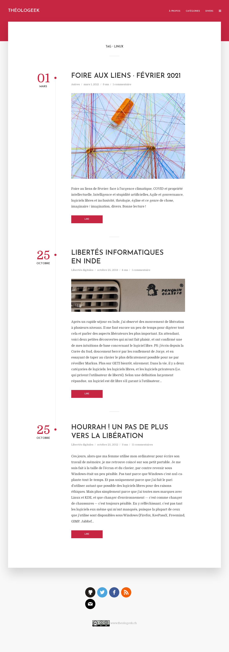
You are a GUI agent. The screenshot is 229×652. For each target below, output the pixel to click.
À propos (174, 11)
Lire (87, 219)
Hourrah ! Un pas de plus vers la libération (119, 432)
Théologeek (23, 10)
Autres (75, 84)
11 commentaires (142, 444)
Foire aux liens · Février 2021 (126, 76)
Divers (209, 11)
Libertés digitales (82, 270)
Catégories (193, 11)
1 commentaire (122, 84)
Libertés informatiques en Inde (117, 257)
